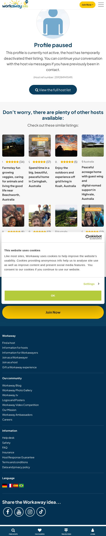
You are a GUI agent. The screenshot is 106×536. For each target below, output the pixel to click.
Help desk (8, 437)
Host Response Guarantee (18, 457)
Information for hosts (15, 347)
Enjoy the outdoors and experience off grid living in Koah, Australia (65, 176)
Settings (89, 283)
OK (53, 295)
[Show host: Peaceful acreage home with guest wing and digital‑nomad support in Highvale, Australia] (93, 146)
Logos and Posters (13, 400)
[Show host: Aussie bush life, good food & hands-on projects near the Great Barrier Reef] (93, 216)
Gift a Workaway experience (19, 367)
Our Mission (9, 409)
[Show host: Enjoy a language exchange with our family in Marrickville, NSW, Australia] (13, 216)
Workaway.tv (10, 395)
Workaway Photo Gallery (17, 390)
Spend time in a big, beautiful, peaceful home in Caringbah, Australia (39, 176)
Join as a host (10, 362)
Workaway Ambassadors (17, 414)
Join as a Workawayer (15, 357)
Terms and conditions (15, 462)
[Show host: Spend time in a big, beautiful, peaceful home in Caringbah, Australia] (40, 146)
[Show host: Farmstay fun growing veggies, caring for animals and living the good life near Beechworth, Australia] (13, 146)
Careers (7, 419)
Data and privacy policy (16, 467)
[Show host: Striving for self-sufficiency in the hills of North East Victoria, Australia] (40, 216)
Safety (6, 442)
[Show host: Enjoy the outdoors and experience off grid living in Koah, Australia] (66, 146)
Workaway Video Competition (20, 404)
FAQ (4, 447)
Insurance (8, 452)
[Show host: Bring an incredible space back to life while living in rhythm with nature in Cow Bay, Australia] (66, 216)
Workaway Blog (11, 385)
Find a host (8, 342)
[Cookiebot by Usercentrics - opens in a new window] (85, 237)
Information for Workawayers (20, 352)
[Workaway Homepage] (15, 4)
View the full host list (53, 90)
